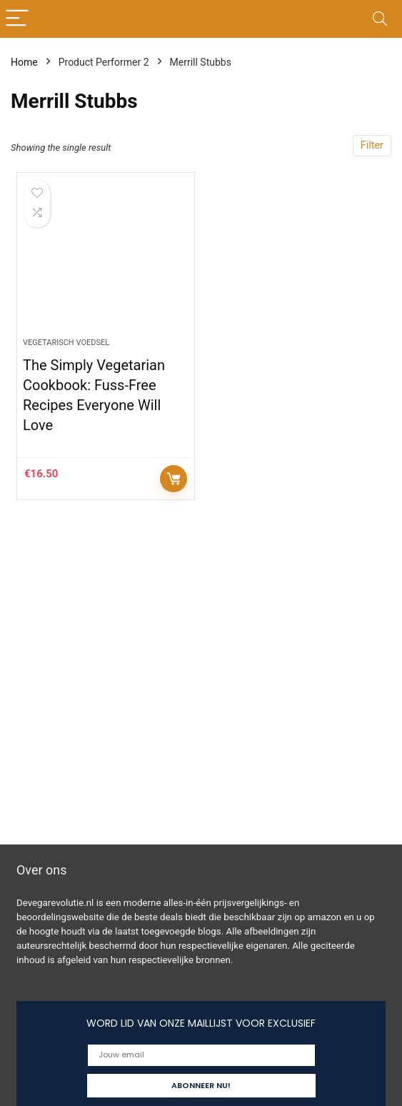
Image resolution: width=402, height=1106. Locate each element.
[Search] (380, 19)
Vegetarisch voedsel (66, 342)
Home (24, 62)
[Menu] (17, 19)
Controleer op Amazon (173, 478)
